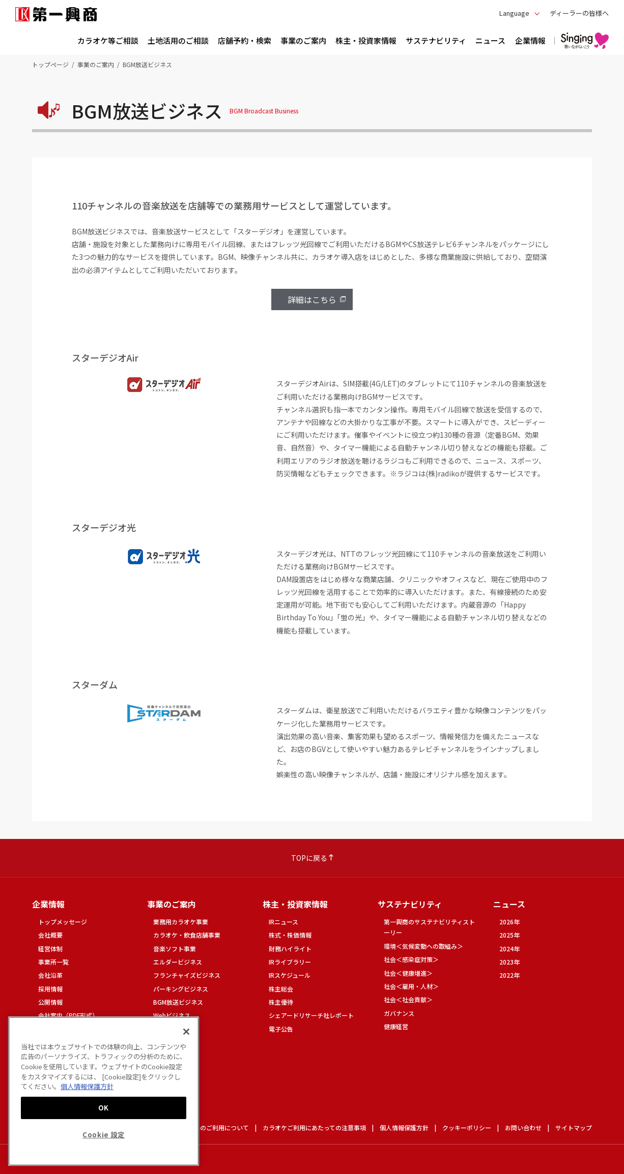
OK (103, 1107)
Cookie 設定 (103, 1134)
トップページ (50, 64)
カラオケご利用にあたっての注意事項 (314, 1127)
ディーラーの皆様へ (579, 13)
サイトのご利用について (215, 1127)
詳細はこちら (312, 299)
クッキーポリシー (466, 1127)
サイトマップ (573, 1127)
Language (514, 13)
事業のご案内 (95, 64)
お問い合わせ (523, 1127)
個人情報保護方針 (404, 1127)
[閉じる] (186, 1031)
